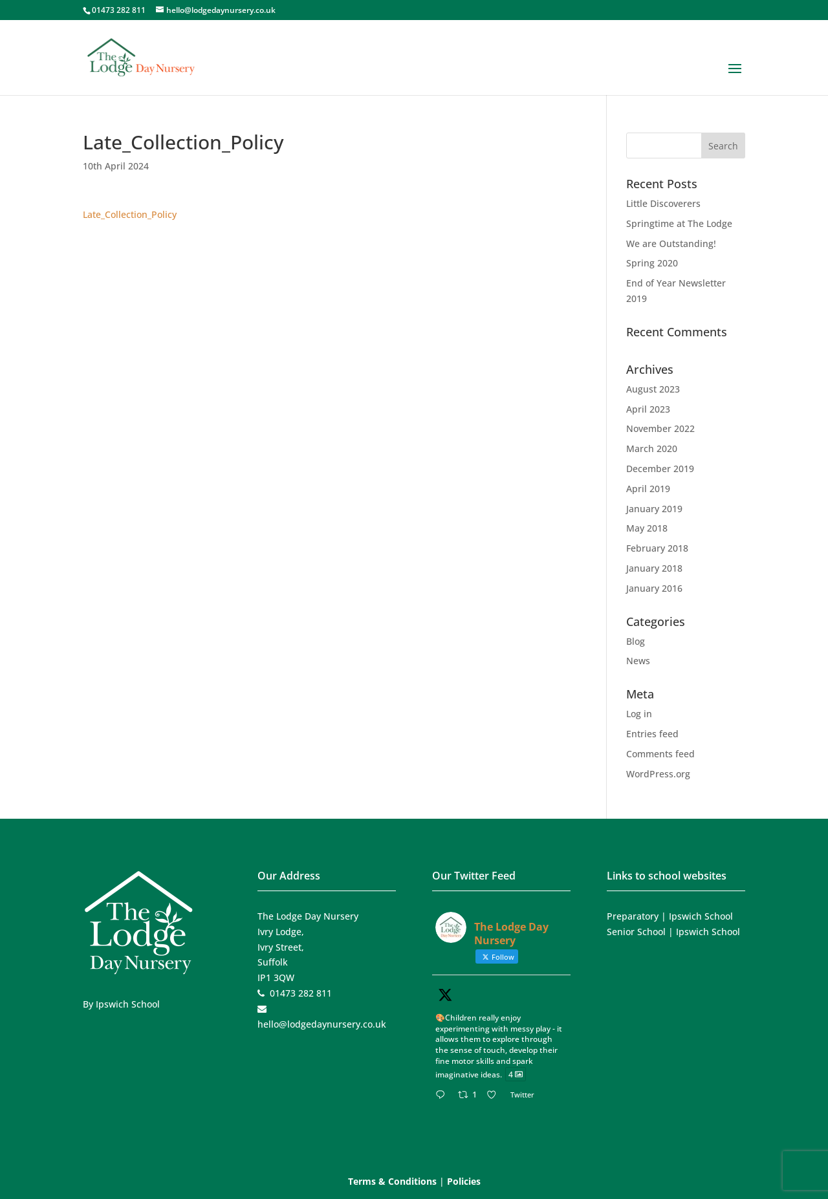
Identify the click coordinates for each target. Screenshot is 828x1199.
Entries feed (652, 734)
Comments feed (660, 754)
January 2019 (654, 508)
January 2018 (654, 568)
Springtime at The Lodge (679, 223)
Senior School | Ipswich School (673, 931)
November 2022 (660, 428)
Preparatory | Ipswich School (670, 916)
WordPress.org (658, 774)
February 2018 (657, 548)
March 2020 (651, 448)
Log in (639, 714)
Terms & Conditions (392, 1181)
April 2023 (648, 409)
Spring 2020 (652, 263)
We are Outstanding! (671, 243)
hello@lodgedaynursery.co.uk (321, 1024)
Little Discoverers (663, 203)
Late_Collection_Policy (130, 214)
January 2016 (654, 588)
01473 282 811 (119, 10)
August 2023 (653, 389)
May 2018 (647, 528)
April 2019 (648, 488)
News (638, 660)
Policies (464, 1181)
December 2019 (660, 468)
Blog (635, 641)
